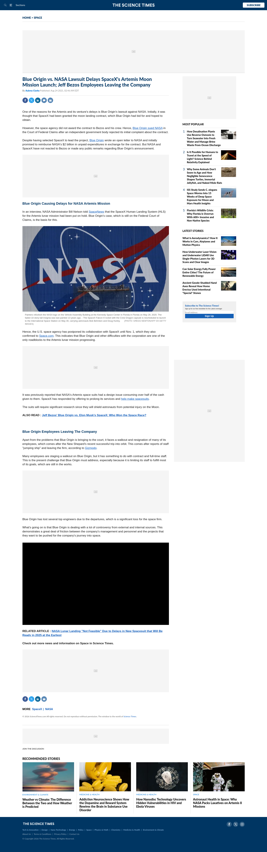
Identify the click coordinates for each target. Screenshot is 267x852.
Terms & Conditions (42, 834)
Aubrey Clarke (32, 90)
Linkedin (38, 100)
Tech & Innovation (30, 830)
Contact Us (74, 834)
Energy (72, 830)
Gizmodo (91, 448)
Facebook (25, 100)
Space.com (46, 335)
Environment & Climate (153, 830)
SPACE (38, 17)
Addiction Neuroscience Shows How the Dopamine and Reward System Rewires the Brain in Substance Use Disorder (104, 804)
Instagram (242, 824)
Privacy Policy (60, 834)
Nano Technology (58, 830)
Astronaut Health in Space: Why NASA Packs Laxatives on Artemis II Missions (217, 802)
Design (45, 830)
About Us (26, 834)
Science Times (130, 716)
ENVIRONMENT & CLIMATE (35, 794)
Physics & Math (101, 830)
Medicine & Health (131, 830)
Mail (50, 100)
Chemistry (115, 830)
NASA (49, 709)
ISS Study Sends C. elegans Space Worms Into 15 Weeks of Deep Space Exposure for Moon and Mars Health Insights (202, 196)
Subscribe (254, 5)
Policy (80, 830)
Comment (44, 100)
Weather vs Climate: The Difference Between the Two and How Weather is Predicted (47, 803)
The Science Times (134, 5)
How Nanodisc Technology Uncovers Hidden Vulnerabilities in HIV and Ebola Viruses (161, 802)
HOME (26, 17)
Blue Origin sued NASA (148, 128)
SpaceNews (96, 211)
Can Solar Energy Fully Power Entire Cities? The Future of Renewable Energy (199, 272)
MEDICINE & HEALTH (89, 794)
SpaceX (37, 709)
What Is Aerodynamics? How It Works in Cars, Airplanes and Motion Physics (200, 241)
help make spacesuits (135, 399)
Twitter (31, 100)
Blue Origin (97, 140)
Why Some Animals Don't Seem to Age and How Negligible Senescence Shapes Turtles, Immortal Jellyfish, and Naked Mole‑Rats (204, 176)
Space (89, 830)
